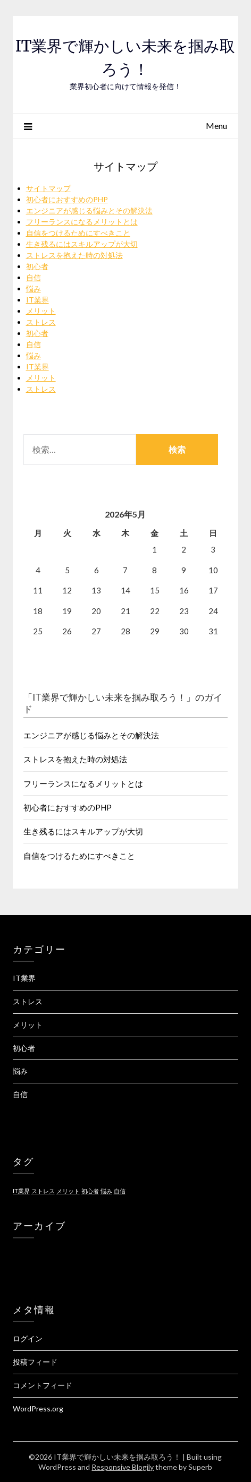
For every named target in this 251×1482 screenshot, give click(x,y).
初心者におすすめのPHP (67, 199)
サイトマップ (48, 188)
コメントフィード (42, 1385)
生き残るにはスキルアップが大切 (82, 243)
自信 (33, 277)
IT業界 (37, 299)
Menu (216, 125)
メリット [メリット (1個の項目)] (68, 1190)
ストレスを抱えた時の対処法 (74, 255)
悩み (33, 288)
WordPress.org (38, 1408)
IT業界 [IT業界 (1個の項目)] (21, 1190)
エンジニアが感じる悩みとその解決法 (89, 210)
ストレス (41, 321)
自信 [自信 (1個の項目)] (120, 1190)
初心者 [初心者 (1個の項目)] (90, 1190)
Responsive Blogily (122, 1466)
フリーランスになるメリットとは (82, 221)
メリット (41, 310)
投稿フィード (35, 1361)
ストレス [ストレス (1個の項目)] (43, 1190)
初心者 (37, 266)
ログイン (28, 1338)
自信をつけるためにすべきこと (78, 232)
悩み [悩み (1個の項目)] (106, 1190)
